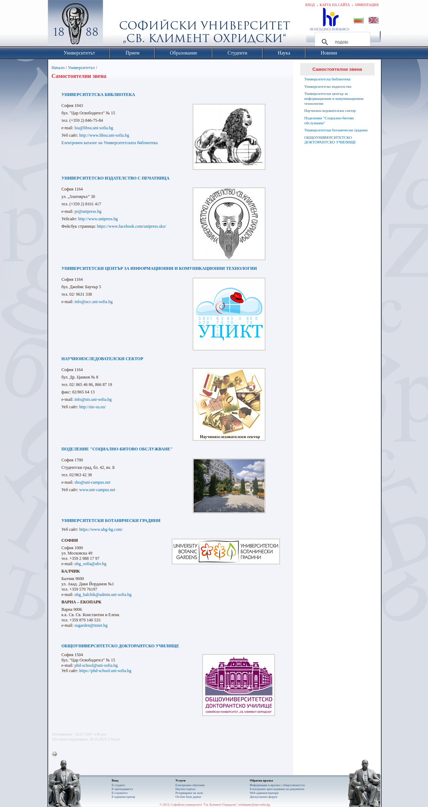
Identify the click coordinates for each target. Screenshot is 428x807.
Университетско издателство (328, 86)
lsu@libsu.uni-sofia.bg (93, 127)
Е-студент (118, 785)
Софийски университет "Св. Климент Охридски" (115, 25)
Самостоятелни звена (337, 69)
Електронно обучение (190, 785)
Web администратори (264, 793)
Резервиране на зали (189, 793)
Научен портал (185, 789)
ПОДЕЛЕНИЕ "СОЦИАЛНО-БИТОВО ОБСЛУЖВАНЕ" (117, 449)
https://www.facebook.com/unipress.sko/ (131, 226)
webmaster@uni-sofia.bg (254, 804)
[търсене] (341, 42)
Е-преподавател (122, 789)
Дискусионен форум (264, 797)
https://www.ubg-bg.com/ (101, 529)
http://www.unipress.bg (98, 218)
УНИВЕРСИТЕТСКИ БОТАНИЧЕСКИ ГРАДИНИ (111, 520)
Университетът (81, 67)
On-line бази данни (188, 797)
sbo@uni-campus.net (92, 482)
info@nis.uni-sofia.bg (93, 399)
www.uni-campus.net (97, 489)
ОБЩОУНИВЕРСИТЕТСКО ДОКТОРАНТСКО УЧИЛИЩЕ (120, 645)
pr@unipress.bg (87, 211)
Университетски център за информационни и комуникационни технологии (334, 98)
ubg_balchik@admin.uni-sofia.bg (102, 594)
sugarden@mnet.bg (90, 625)
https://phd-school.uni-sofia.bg (105, 670)
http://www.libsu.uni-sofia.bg (104, 135)
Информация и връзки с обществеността (277, 785)
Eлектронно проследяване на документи (277, 789)
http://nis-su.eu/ (92, 406)
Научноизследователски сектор (330, 110)
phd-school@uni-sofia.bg (96, 665)
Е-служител (120, 793)
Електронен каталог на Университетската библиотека (110, 142)
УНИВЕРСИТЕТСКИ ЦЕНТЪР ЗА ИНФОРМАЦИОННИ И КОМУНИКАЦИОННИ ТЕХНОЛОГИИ (159, 268)
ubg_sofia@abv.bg (90, 563)
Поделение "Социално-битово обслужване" (329, 120)
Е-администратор (123, 797)
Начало (58, 67)
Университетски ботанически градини (336, 130)
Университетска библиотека (327, 79)
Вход (310, 5)
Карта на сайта (335, 5)
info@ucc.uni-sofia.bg (93, 301)
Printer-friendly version (56, 754)
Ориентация (366, 5)
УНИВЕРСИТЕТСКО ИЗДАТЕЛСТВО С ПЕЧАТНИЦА (116, 178)
